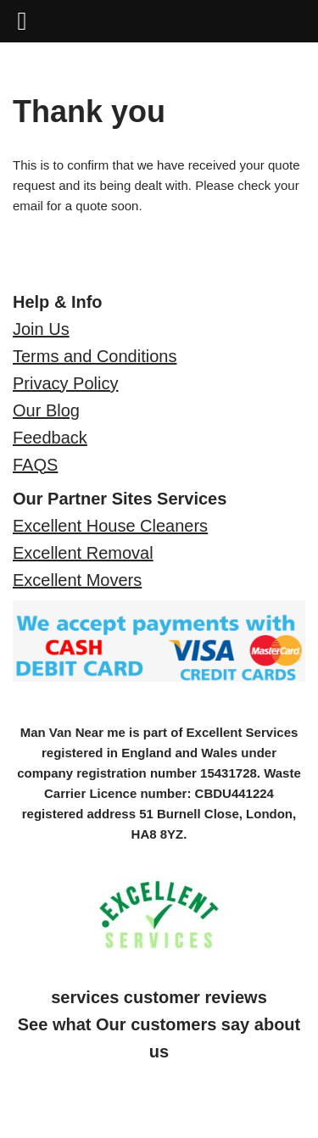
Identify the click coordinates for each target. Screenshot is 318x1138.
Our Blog (46, 410)
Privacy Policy (65, 383)
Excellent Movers (77, 580)
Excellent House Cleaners (110, 525)
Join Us (41, 329)
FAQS (35, 464)
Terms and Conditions (94, 356)
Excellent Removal (83, 553)
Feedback (50, 437)
